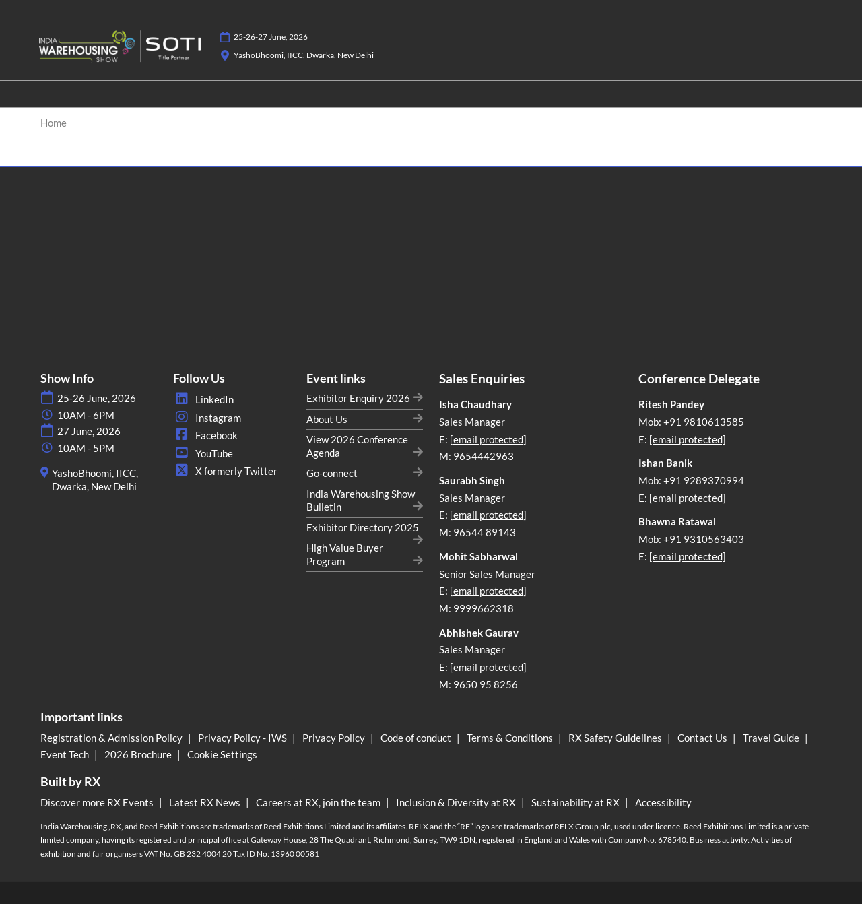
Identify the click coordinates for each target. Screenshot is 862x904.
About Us (326, 419)
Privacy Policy (334, 738)
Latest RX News (205, 802)
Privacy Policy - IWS (243, 738)
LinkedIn (203, 399)
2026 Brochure (139, 754)
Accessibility (663, 802)
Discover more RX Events (98, 802)
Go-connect (332, 473)
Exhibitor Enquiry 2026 (358, 398)
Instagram (207, 418)
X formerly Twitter (225, 471)
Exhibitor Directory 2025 (362, 527)
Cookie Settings (222, 754)
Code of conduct (416, 738)
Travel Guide (772, 738)
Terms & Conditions (511, 738)
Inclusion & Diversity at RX (457, 802)
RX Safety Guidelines (616, 738)
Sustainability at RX (576, 802)
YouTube (203, 453)
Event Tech (65, 754)
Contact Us (703, 738)
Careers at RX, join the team (319, 802)
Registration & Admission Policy (112, 738)
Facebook (205, 435)
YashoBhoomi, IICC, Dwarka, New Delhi (304, 55)
